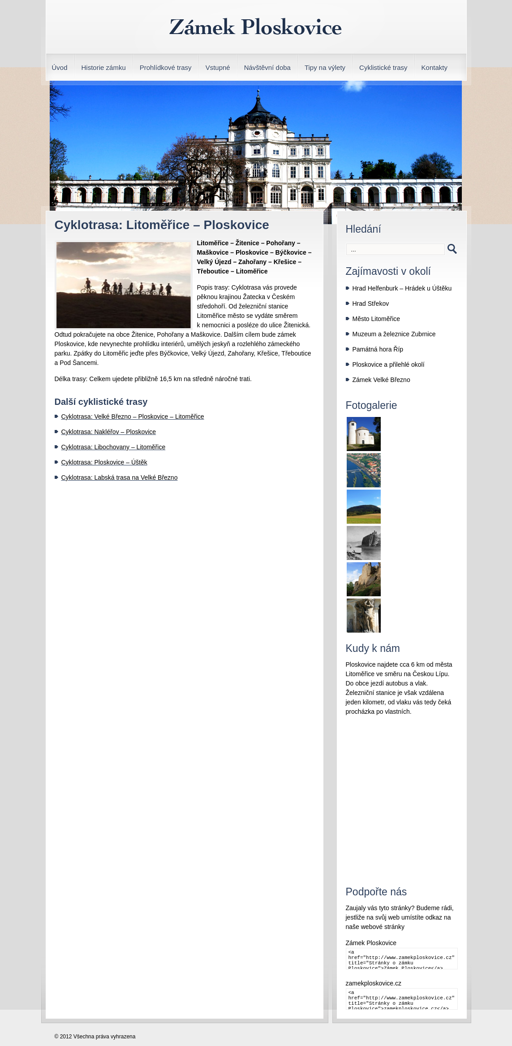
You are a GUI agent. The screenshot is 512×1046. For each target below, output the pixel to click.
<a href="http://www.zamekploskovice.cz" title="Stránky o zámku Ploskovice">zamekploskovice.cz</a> (402, 999)
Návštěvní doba (267, 67)
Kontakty (434, 67)
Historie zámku (104, 67)
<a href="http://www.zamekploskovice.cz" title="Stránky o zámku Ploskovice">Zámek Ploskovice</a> (402, 958)
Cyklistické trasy (383, 67)
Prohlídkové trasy (166, 67)
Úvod (60, 67)
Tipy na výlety (325, 67)
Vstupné (218, 67)
